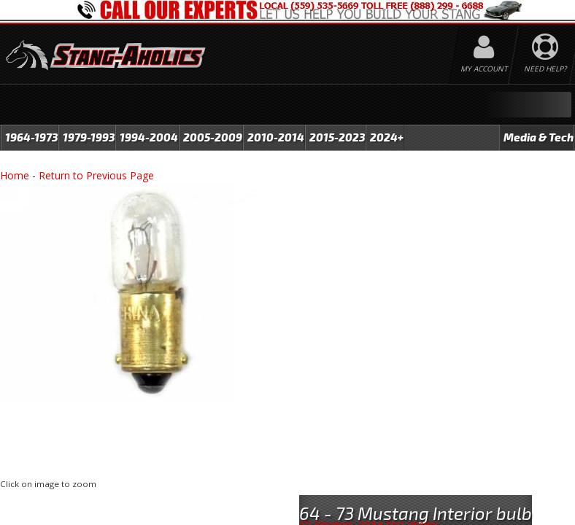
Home (14, 175)
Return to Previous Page (96, 175)
